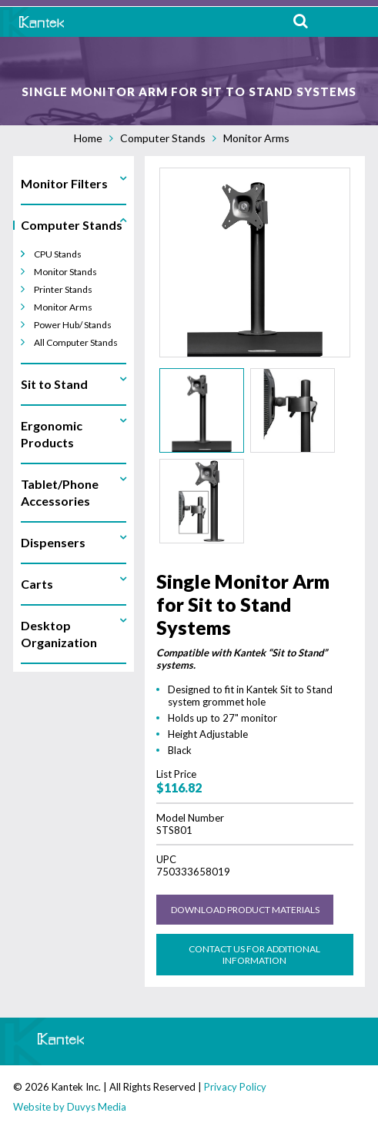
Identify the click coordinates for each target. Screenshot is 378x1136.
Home (88, 137)
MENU (354, 22)
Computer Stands (163, 137)
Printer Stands (63, 289)
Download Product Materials (245, 909)
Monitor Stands (65, 271)
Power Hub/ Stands (73, 325)
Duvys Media (96, 1107)
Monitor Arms (256, 137)
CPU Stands (58, 254)
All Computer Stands (76, 342)
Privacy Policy (235, 1087)
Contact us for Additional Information (254, 954)
